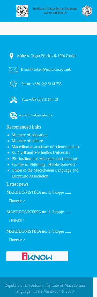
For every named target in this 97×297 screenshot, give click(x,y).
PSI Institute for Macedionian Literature (45, 158)
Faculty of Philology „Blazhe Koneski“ (44, 164)
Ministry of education (30, 135)
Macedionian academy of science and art (45, 147)
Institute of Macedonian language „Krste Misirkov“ (55, 11)
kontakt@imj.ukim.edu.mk (51, 69)
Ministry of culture (27, 141)
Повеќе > (17, 201)
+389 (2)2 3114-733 (47, 84)
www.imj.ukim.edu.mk (30, 116)
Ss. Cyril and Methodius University (41, 152)
